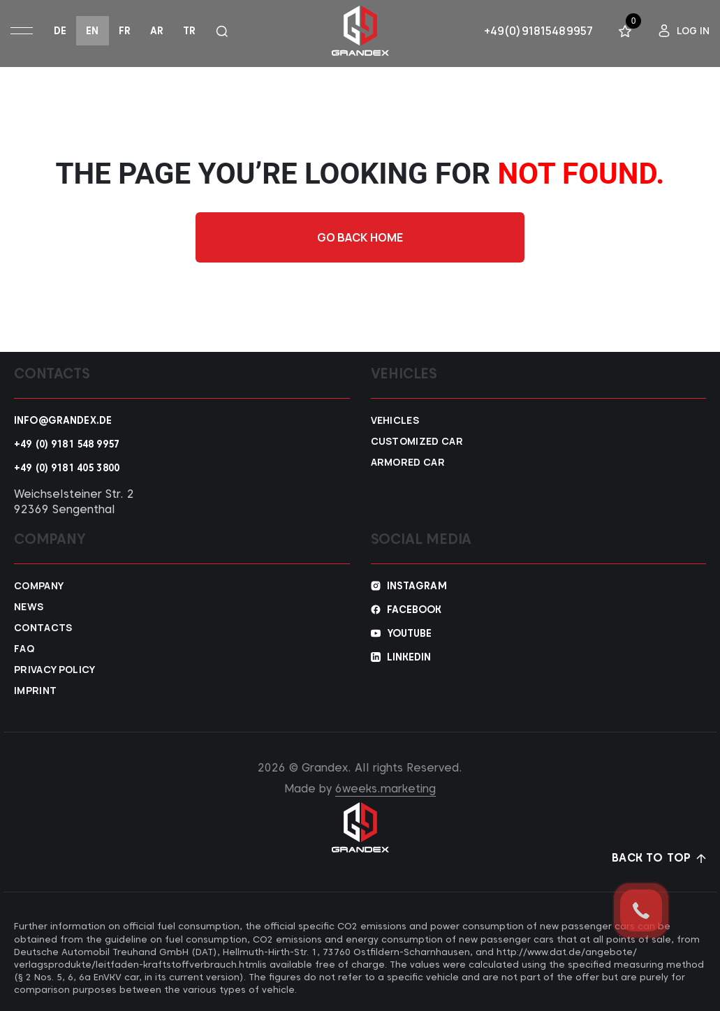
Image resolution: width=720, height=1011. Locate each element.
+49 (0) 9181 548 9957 (66, 444)
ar (156, 30)
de (60, 30)
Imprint (35, 690)
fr (125, 30)
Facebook (414, 609)
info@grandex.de (63, 420)
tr (189, 30)
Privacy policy (54, 669)
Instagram (417, 586)
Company (39, 586)
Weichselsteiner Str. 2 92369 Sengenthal (74, 501)
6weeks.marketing (385, 788)
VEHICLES (395, 420)
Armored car (408, 462)
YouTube (409, 633)
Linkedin (409, 657)
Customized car (417, 441)
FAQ (24, 649)
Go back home (360, 237)
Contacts (43, 628)
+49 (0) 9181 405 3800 (66, 468)
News (28, 607)
